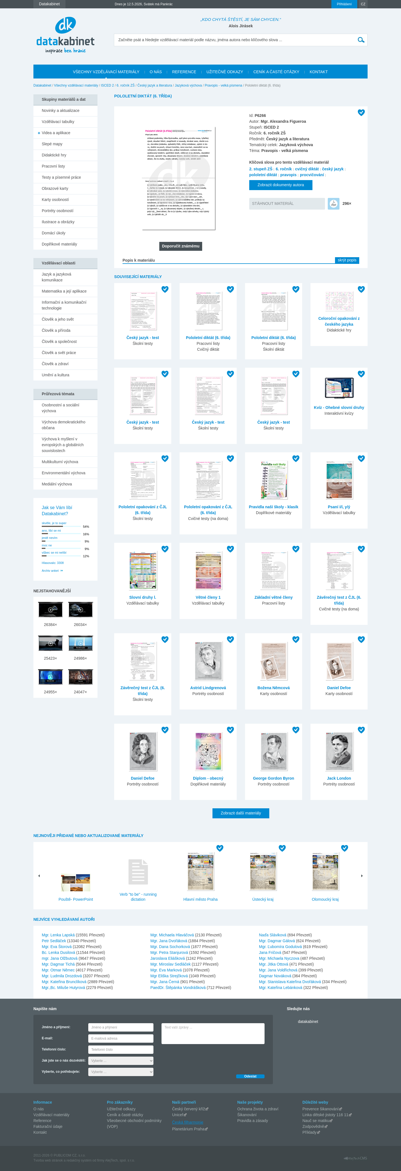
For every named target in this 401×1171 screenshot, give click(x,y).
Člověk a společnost (59, 341)
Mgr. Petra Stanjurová (169, 952)
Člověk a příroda (56, 330)
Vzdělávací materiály (51, 1115)
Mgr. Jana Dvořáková (169, 941)
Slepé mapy (52, 144)
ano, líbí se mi (51, 530)
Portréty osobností (58, 210)
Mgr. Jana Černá (165, 981)
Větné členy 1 (208, 597)
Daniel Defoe (339, 688)
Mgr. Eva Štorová (57, 946)
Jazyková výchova (188, 85)
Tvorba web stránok (48, 1160)
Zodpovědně (313, 1126)
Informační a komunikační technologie (64, 305)
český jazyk (333, 169)
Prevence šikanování (320, 1109)
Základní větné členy (274, 597)
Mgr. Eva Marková (166, 970)
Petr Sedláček (54, 941)
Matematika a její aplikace (64, 291)
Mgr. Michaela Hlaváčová (172, 935)
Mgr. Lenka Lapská (59, 935)
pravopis (288, 175)
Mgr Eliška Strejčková (169, 976)
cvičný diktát (307, 169)
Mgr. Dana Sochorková (170, 946)
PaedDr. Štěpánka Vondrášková (178, 987)
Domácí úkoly (53, 233)
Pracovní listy (53, 166)
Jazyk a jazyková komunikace (56, 277)
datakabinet (308, 1021)
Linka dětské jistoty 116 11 (325, 1115)
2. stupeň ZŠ (260, 169)
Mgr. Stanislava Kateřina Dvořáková (290, 981)
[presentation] (204, 1058)
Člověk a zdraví (55, 364)
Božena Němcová (274, 688)
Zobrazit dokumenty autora (281, 185)
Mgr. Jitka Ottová (274, 964)
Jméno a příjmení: (56, 1027)
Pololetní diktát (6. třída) (208, 337)
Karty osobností (55, 199)
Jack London (339, 778)
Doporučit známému (181, 246)
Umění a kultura (55, 375)
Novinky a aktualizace (60, 110)
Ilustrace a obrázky (58, 222)
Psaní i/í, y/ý (339, 507)
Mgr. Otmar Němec (59, 970)
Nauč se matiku (315, 1120)
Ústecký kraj (262, 899)
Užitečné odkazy (121, 1109)
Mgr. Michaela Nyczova (279, 958)
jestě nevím (49, 537)
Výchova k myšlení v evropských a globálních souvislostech (63, 445)
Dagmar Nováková (275, 976)
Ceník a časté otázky (125, 1115)
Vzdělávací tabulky (58, 121)
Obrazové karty (55, 188)
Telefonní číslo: (54, 1049)
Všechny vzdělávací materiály (76, 85)
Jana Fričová (270, 952)
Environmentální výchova (63, 473)
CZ (363, 4)
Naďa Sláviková (273, 935)
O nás (38, 1109)
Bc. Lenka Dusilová (59, 952)
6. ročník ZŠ (126, 85)
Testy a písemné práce (61, 177)
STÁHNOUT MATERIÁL (273, 203)
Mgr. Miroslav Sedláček (171, 964)
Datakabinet (42, 85)
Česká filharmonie (187, 1122)
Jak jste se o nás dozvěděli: (63, 1060)
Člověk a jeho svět (58, 319)
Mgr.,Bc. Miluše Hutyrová (64, 987)
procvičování (312, 175)
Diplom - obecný (208, 778)
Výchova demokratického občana (63, 425)
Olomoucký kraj (325, 899)
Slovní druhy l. (142, 597)
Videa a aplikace (56, 133)
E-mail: (47, 1038)
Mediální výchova (57, 484)
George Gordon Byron (273, 778)
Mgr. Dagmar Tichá (59, 964)
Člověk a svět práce (59, 352)
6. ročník (284, 169)
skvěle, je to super (54, 523)
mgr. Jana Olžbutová (60, 958)
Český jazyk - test (142, 337)
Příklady (309, 1132)
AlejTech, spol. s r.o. (120, 1160)
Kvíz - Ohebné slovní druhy (339, 407)
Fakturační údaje (47, 1126)
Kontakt (40, 1132)
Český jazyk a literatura (155, 85)
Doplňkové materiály (59, 244)
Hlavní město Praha (201, 899)
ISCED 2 (107, 85)
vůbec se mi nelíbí (54, 552)
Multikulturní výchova (60, 462)
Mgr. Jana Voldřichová (279, 970)
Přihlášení (344, 4)
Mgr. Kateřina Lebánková (281, 987)
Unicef (177, 1115)
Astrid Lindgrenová (208, 688)
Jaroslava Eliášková (168, 958)
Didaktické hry (54, 155)
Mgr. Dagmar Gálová (277, 941)
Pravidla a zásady (252, 1120)
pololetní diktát (263, 175)
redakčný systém (79, 1160)
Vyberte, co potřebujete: (61, 1072)
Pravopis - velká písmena (223, 85)
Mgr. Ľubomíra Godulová (281, 946)
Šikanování (246, 1115)
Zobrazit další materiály (241, 813)
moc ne (47, 545)
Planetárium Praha (188, 1129)
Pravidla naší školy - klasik (273, 507)
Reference (42, 1120)
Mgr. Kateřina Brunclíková (64, 981)
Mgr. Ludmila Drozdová (62, 976)
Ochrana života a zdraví (257, 1109)
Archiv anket (50, 570)
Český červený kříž (188, 1109)
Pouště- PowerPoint (75, 899)
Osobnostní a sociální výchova (60, 408)
